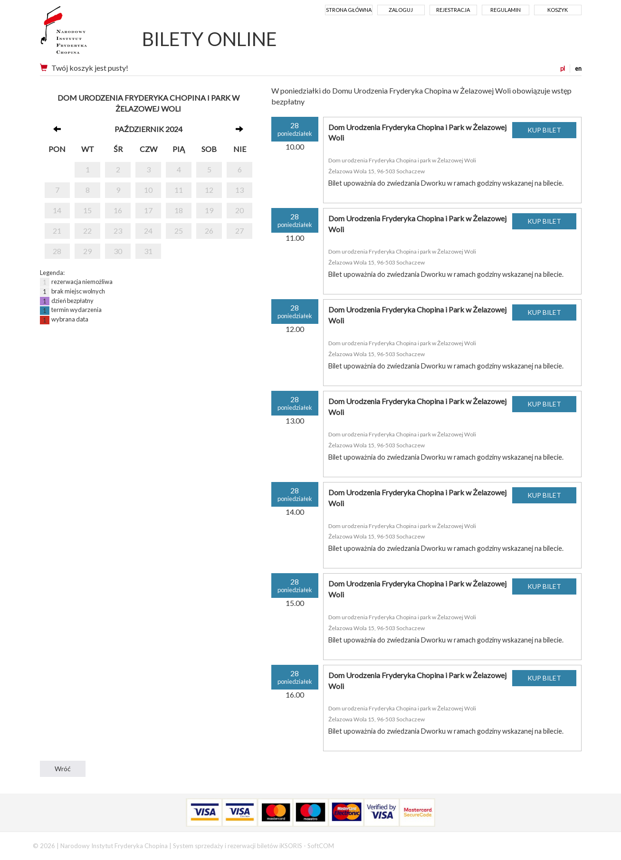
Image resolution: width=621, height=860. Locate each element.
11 (178, 189)
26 (209, 230)
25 (178, 230)
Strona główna (349, 10)
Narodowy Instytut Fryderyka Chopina (81, 33)
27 (239, 230)
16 (118, 210)
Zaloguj (401, 10)
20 (239, 210)
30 (118, 250)
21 (57, 230)
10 (148, 189)
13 (239, 189)
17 (148, 210)
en (578, 68)
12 (209, 189)
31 (148, 250)
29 (87, 250)
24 (148, 230)
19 (209, 210)
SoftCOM (320, 846)
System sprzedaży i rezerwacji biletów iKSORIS (237, 846)
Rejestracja (453, 10)
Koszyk (557, 10)
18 (178, 210)
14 (57, 210)
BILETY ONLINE (209, 39)
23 (118, 230)
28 (57, 250)
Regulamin (505, 10)
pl (562, 68)
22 (87, 230)
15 (87, 210)
